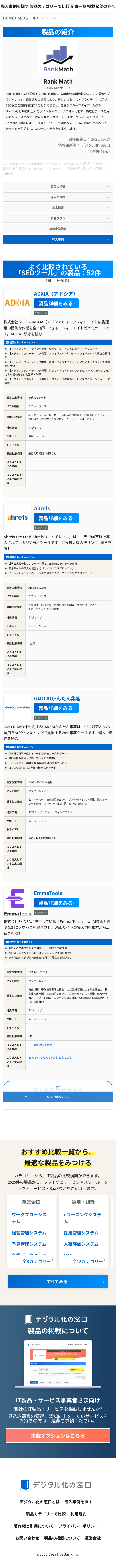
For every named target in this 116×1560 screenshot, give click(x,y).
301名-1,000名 (49, 1057)
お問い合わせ (27, 1538)
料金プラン (58, 218)
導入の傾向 (58, 197)
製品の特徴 (58, 186)
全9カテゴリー (36, 1261)
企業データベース (29, 1255)
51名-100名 (65, 1057)
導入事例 (58, 239)
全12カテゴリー (87, 1261)
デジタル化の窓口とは (40, 1501)
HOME (8, 18)
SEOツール (27, 18)
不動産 (48, 1045)
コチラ (7, 173)
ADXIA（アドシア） (56, 293)
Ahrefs (42, 508)
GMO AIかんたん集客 (57, 698)
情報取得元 (100, 151)
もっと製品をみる (58, 1096)
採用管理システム (81, 1232)
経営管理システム (29, 1232)
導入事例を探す (15, 6)
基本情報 (58, 207)
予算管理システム (29, 1244)
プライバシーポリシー (78, 1526)
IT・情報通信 (36, 1045)
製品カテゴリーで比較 (50, 6)
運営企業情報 (58, 228)
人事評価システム (81, 1244)
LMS (68, 1255)
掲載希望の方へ (101, 6)
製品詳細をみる (55, 303)
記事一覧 (78, 6)
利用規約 (78, 1513)
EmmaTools (48, 893)
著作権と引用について (34, 1526)
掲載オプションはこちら (58, 1435)
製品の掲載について (62, 1538)
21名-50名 (34, 1057)
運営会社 (93, 1538)
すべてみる (57, 1281)
